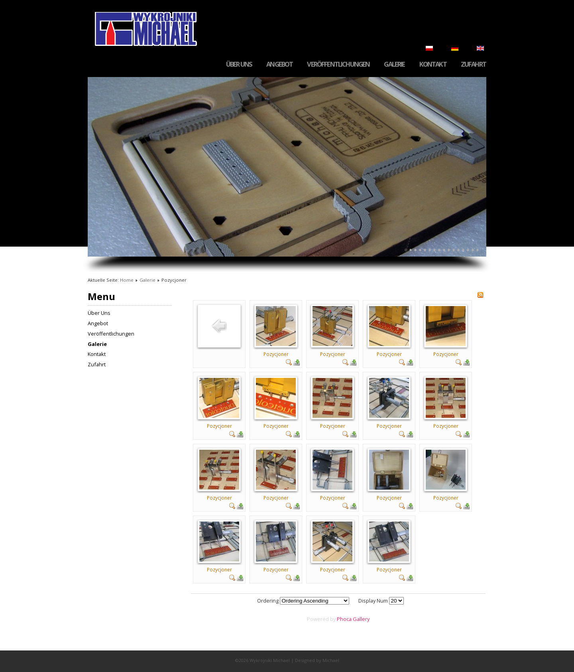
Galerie (394, 64)
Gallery (361, 619)
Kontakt (432, 64)
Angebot (279, 64)
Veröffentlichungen (338, 64)
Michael (330, 660)
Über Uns (239, 64)
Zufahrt (473, 64)
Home (127, 280)
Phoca (344, 619)
